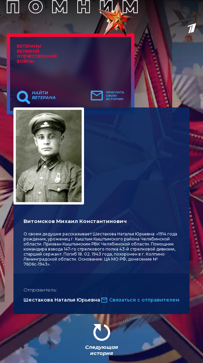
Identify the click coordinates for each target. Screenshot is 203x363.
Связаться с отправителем (144, 300)
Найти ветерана (44, 95)
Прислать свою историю (115, 96)
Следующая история (101, 350)
